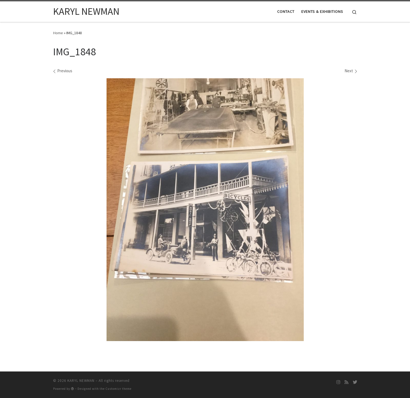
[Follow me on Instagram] (338, 382)
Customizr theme (118, 389)
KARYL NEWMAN (80, 380)
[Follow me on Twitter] (355, 382)
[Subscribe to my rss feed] (346, 382)
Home (58, 32)
